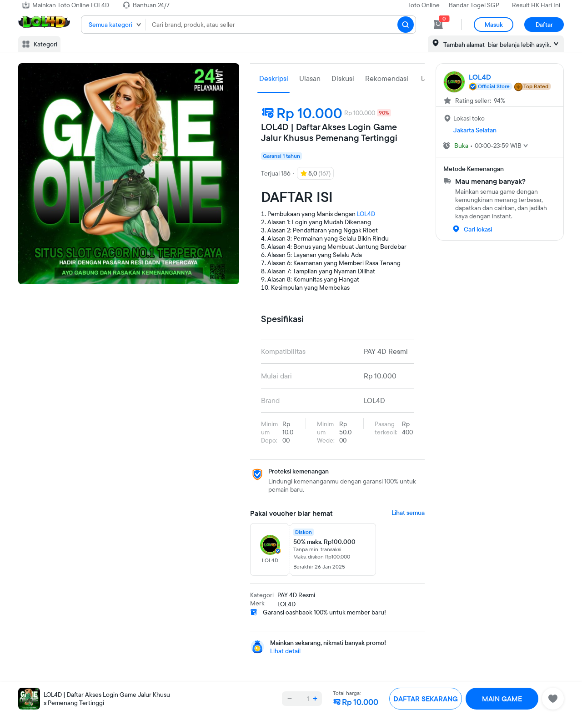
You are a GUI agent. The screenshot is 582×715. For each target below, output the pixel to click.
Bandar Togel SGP (474, 5)
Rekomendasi (386, 78)
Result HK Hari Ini (536, 5)
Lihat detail (285, 651)
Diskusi (342, 78)
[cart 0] (438, 24)
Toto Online (423, 5)
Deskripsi (273, 78)
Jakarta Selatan (475, 130)
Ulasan (310, 78)
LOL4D (366, 214)
